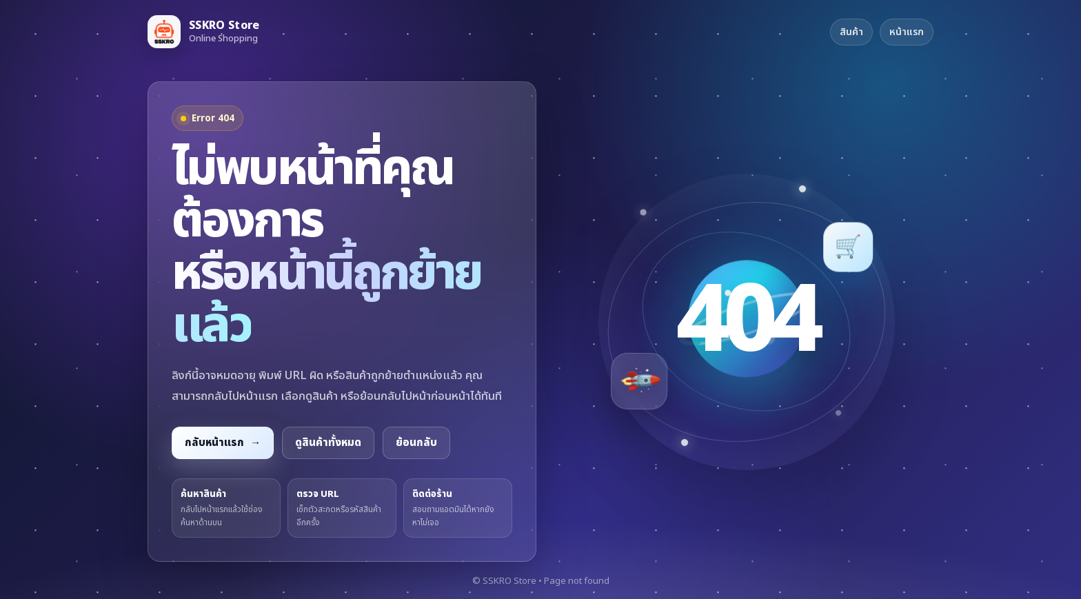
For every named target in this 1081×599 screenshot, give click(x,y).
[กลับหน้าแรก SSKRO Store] (204, 31)
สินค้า (851, 32)
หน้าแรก (906, 32)
